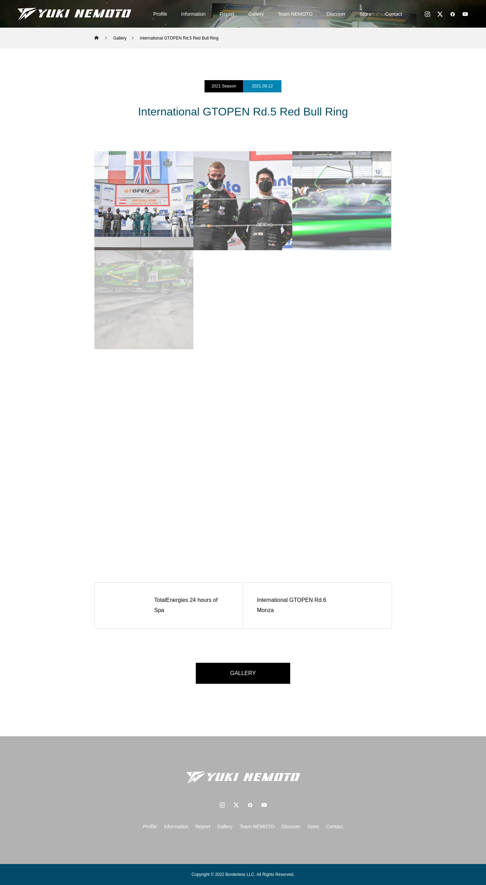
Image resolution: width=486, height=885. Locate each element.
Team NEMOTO (295, 14)
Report (227, 14)
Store (365, 14)
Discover (336, 14)
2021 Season (224, 86)
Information (193, 14)
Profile (160, 14)
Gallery (256, 14)
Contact (393, 14)
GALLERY (243, 673)
